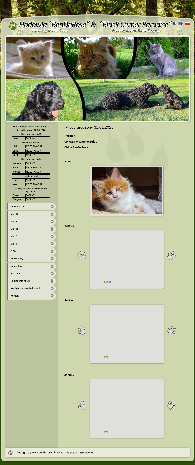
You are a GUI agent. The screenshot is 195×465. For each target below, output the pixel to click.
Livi (15, 146)
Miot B (14, 214)
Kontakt (15, 295)
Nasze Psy (16, 266)
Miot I (14, 243)
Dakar (16, 195)
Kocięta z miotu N (31, 159)
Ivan (15, 180)
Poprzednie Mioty (20, 281)
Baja (15, 138)
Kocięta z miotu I (31, 176)
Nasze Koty (17, 258)
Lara (15, 150)
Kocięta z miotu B (31, 134)
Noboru (17, 163)
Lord (15, 155)
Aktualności (17, 206)
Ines (15, 184)
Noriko (16, 172)
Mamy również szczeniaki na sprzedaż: (31, 190)
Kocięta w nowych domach (25, 288)
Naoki (16, 167)
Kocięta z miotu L (31, 142)
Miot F (14, 221)
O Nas (14, 251)
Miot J (14, 236)
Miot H (14, 229)
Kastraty (15, 273)
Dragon (17, 199)
